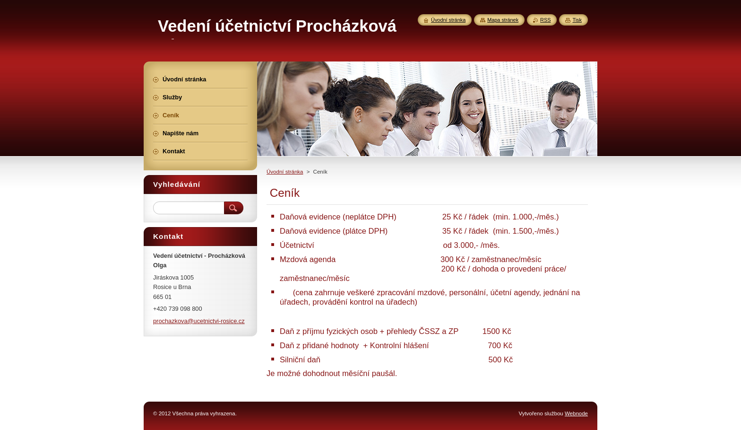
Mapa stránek (502, 20)
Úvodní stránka (285, 172)
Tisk (577, 20)
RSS (545, 20)
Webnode (576, 413)
